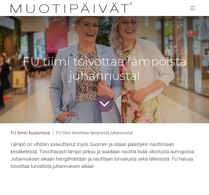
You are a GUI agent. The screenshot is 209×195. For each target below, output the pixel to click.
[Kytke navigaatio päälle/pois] (192, 8)
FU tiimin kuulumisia (30, 132)
